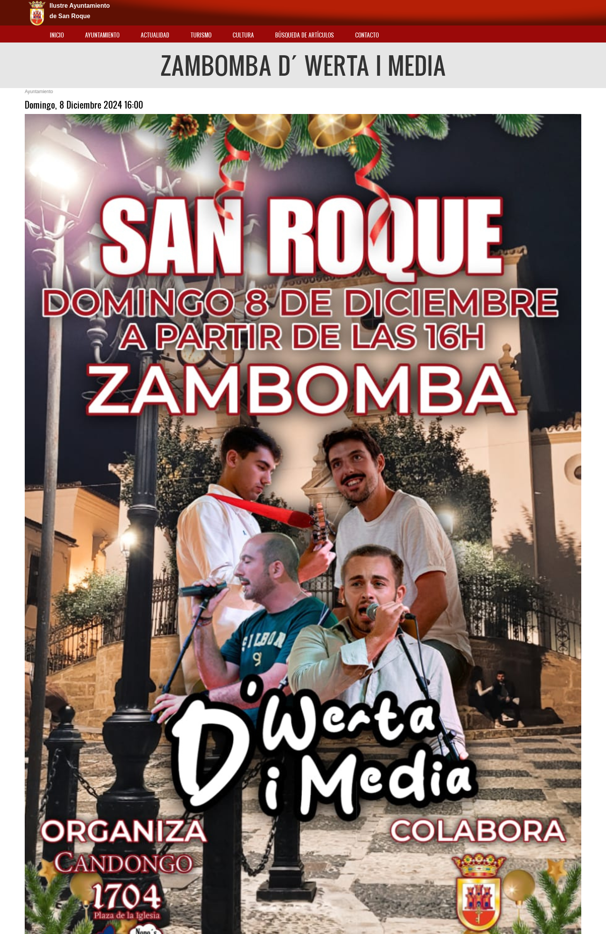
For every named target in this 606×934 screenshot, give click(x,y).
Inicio (57, 35)
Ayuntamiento (102, 35)
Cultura (243, 35)
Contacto (367, 35)
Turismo (201, 35)
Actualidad (155, 35)
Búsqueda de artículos (304, 35)
